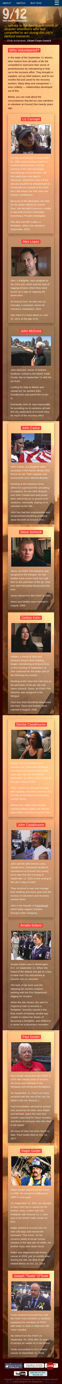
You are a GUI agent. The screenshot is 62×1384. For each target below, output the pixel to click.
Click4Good (41, 905)
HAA (10, 1382)
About (7, 3)
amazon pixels (49, 1382)
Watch (21, 3)
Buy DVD (36, 3)
